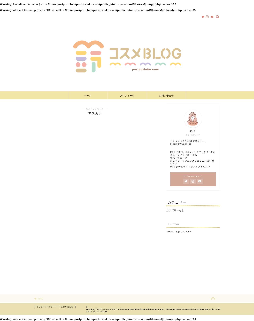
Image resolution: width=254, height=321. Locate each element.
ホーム (87, 95)
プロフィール (127, 95)
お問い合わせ (166, 95)
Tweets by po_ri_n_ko (178, 231)
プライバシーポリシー (46, 307)
